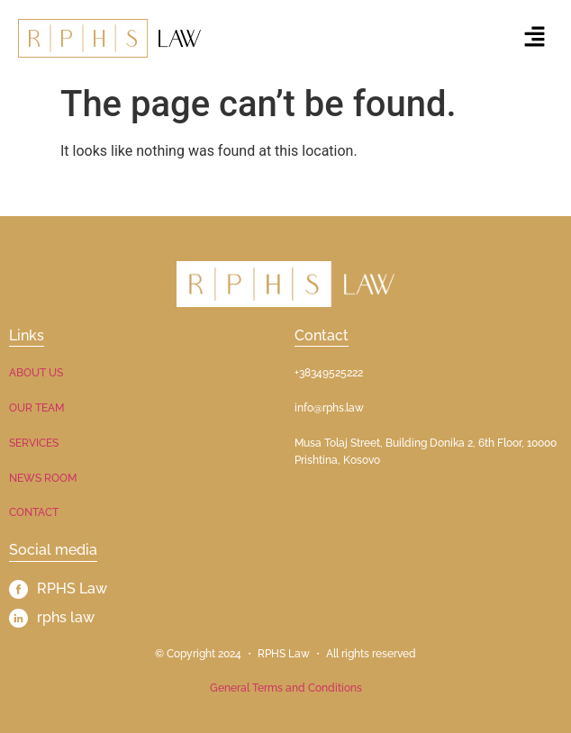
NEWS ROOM (43, 478)
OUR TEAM (36, 408)
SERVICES (34, 443)
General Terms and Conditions (286, 688)
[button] (535, 38)
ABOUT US (36, 372)
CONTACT (34, 512)
